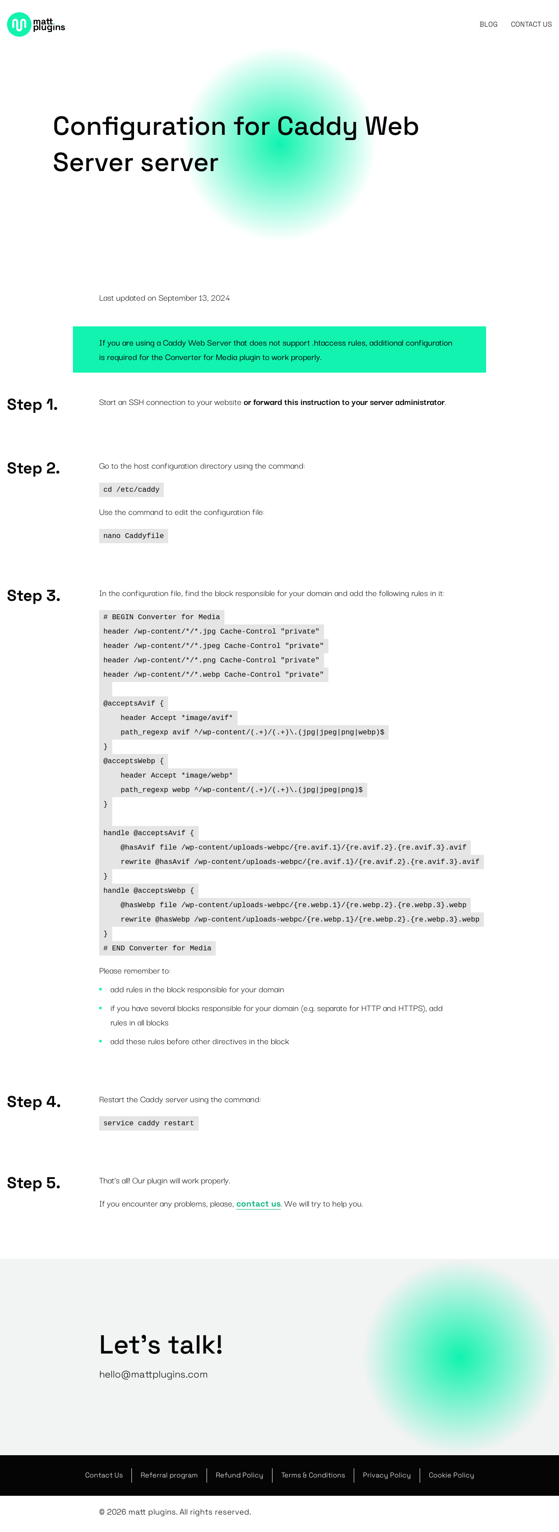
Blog (489, 26)
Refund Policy (239, 1475)
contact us (258, 1203)
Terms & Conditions (313, 1475)
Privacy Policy (387, 1475)
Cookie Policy (451, 1475)
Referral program (169, 1475)
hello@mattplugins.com (153, 1374)
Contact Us (531, 26)
